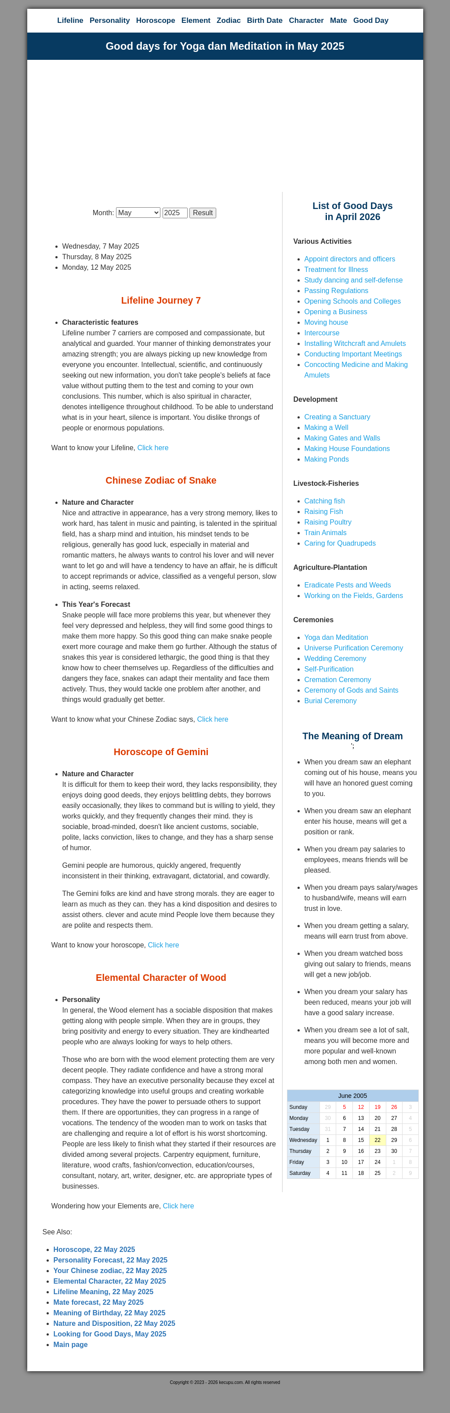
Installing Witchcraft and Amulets (355, 343)
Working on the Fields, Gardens (354, 595)
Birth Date (265, 20)
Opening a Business (336, 312)
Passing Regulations (337, 290)
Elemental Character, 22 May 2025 (110, 1281)
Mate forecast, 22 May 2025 (99, 1302)
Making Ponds (327, 459)
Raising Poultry (328, 522)
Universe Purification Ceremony (354, 648)
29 (327, 1107)
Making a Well (326, 427)
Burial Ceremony (331, 701)
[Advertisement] (225, 125)
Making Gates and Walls (343, 438)
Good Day (370, 20)
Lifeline (70, 20)
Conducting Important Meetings (353, 354)
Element (195, 20)
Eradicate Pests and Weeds (348, 585)
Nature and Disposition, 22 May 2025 (114, 1323)
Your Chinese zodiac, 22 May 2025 (110, 1270)
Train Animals (326, 532)
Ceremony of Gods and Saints (352, 690)
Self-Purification (329, 669)
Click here (152, 447)
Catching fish (325, 501)
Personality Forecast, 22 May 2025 (111, 1260)
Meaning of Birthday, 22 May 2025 (110, 1313)
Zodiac (229, 20)
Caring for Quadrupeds (340, 543)
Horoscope (155, 20)
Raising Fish (324, 511)
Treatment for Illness (336, 269)
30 (327, 1118)
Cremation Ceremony (338, 679)
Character (306, 20)
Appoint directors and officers (350, 259)
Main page (71, 1344)
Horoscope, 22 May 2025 (94, 1249)
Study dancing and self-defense (354, 280)
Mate (338, 20)
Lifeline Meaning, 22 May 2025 (104, 1292)
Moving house (326, 322)
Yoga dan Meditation (336, 637)
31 (327, 1129)
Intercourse (322, 333)
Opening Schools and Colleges (353, 301)
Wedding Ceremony (336, 658)
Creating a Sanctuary (337, 417)
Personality (110, 20)
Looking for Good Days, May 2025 (110, 1334)
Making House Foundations (347, 448)
